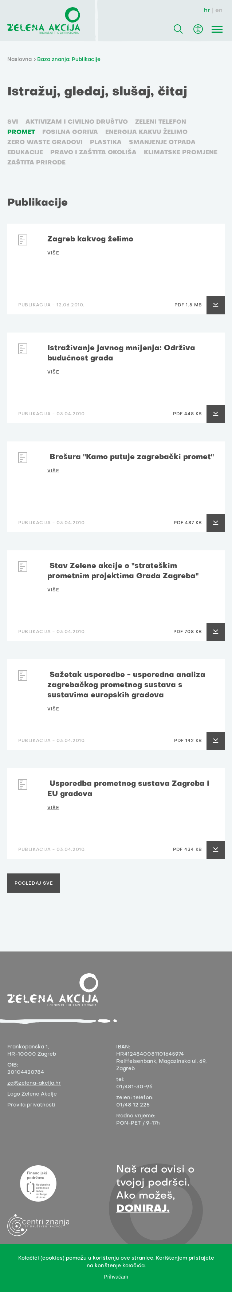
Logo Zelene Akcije (32, 1094)
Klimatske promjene (180, 153)
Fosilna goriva (70, 132)
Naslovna (19, 59)
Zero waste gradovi (45, 143)
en (219, 10)
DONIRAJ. (143, 1209)
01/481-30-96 (134, 1087)
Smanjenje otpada (162, 143)
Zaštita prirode (36, 163)
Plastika (106, 143)
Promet (21, 132)
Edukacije (25, 153)
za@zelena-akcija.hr (34, 1083)
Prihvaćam (116, 1277)
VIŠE (53, 253)
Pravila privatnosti (31, 1105)
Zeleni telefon (160, 122)
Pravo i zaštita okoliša (93, 153)
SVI (12, 122)
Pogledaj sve (34, 883)
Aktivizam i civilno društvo (76, 122)
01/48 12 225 (133, 1105)
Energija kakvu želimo (146, 132)
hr (207, 10)
